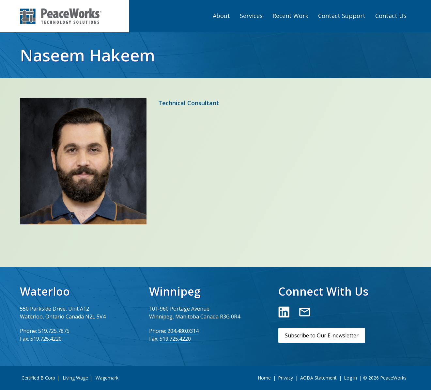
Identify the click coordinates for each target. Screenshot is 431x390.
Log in (350, 378)
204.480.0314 (183, 330)
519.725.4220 (46, 338)
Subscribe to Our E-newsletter (322, 335)
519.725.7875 (53, 330)
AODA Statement (318, 378)
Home (264, 378)
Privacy (285, 378)
